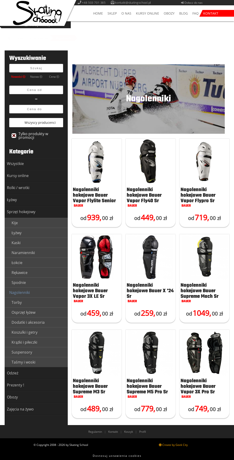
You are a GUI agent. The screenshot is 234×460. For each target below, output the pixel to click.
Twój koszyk (199, 25)
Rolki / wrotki (18, 187)
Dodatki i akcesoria (28, 322)
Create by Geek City (173, 445)
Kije (15, 222)
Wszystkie (15, 163)
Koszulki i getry (24, 332)
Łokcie (17, 262)
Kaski (16, 242)
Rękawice (20, 272)
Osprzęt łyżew (23, 312)
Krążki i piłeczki (24, 342)
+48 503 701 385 (95, 2)
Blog (183, 13)
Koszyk (128, 432)
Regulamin (95, 432)
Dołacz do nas (192, 3)
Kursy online (147, 13)
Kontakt (210, 13)
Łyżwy (12, 199)
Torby (17, 302)
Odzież (12, 373)
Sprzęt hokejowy (38, 38)
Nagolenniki (63, 38)
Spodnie (19, 282)
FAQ (195, 13)
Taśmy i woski (23, 362)
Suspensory (22, 352)
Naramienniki (23, 252)
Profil (142, 432)
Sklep (112, 13)
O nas (126, 13)
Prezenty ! (15, 385)
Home (98, 13)
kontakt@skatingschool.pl (134, 2)
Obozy (169, 13)
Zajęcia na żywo (20, 409)
